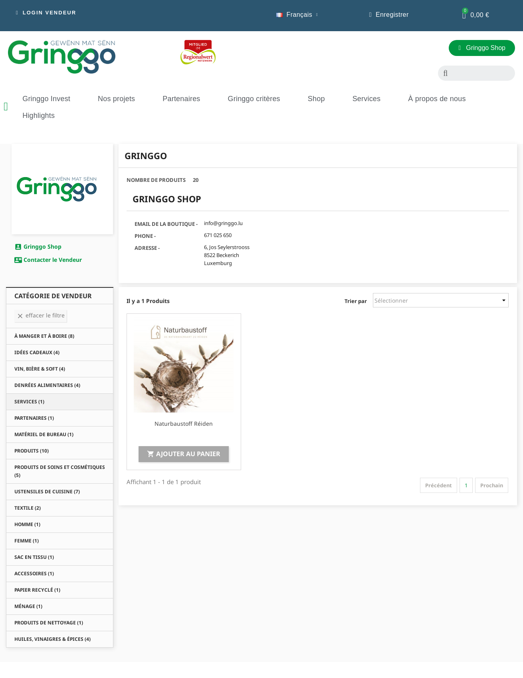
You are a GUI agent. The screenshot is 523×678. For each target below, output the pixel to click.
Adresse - (147, 247)
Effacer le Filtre (40, 315)
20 (195, 179)
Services (367, 99)
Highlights (38, 116)
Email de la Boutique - (166, 223)
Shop (316, 99)
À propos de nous (437, 99)
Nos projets (116, 99)
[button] (46, 13)
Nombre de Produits (156, 179)
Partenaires (181, 99)
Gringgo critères (254, 99)
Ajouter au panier (183, 453)
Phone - (145, 235)
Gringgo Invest (46, 99)
